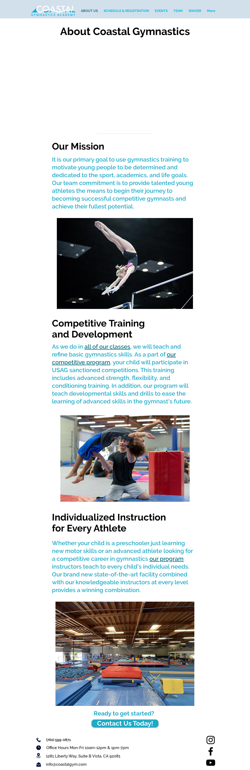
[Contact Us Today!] (125, 723)
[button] (87, 748)
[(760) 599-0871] (58, 740)
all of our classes (107, 346)
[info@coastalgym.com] (66, 764)
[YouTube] (210, 762)
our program (166, 558)
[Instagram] (210, 740)
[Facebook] (210, 751)
